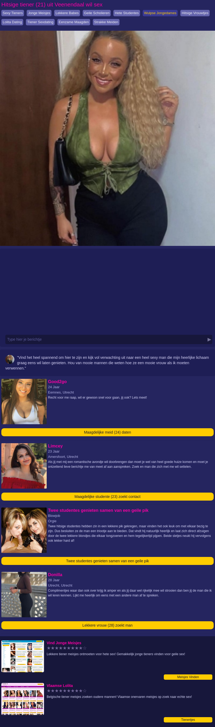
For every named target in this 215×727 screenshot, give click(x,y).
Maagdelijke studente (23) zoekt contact (107, 496)
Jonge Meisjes (39, 13)
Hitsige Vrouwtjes (195, 13)
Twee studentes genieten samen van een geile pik (107, 561)
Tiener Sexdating (40, 22)
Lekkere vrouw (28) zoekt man (107, 625)
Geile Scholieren (96, 13)
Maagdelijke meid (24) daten (107, 432)
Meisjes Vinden (188, 677)
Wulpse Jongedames (160, 13)
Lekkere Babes (67, 13)
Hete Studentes (127, 13)
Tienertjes (188, 720)
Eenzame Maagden (74, 22)
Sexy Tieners (13, 13)
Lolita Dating (12, 22)
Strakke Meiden (106, 22)
